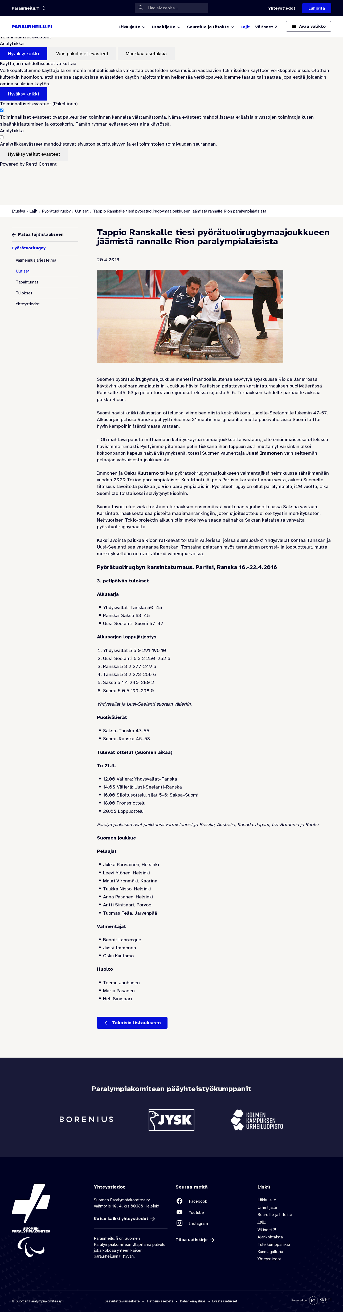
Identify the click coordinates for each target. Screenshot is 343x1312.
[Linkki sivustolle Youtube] (212, 1212)
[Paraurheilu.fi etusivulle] (32, 26)
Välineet (265, 1230)
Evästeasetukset (224, 1301)
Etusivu (18, 211)
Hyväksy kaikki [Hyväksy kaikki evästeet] (23, 54)
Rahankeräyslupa (193, 1301)
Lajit (33, 211)
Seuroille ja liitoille (275, 1214)
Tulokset (24, 293)
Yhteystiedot (28, 304)
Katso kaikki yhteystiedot (121, 1218)
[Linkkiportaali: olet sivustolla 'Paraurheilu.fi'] (25, 8)
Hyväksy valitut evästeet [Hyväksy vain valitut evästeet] (34, 154)
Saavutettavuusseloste (122, 1301)
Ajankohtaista (270, 1237)
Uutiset (82, 211)
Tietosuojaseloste (159, 1301)
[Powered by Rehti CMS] (311, 1303)
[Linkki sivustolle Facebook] (212, 1201)
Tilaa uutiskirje (191, 1239)
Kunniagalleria (270, 1251)
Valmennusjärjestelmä (36, 260)
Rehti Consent (41, 164)
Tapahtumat (27, 282)
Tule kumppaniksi (274, 1244)
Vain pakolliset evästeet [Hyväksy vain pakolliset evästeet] (82, 54)
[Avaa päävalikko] (308, 26)
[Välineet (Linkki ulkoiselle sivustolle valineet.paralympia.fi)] (266, 27)
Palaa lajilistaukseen (40, 234)
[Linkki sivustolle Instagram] (212, 1223)
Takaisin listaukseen (136, 1023)
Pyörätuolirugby (56, 211)
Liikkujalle (267, 1200)
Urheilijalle (267, 1207)
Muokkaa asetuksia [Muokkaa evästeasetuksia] (146, 54)
